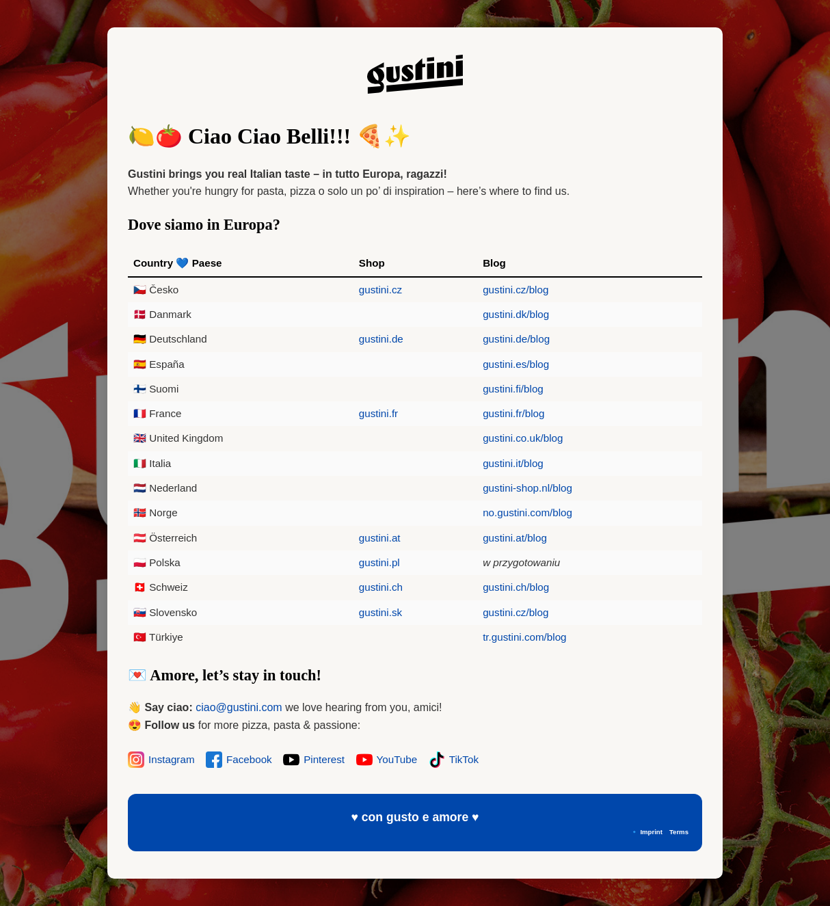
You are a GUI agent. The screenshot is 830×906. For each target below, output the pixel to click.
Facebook (239, 759)
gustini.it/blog (513, 463)
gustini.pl (379, 562)
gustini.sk (380, 612)
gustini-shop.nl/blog (527, 488)
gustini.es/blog (516, 364)
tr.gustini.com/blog (524, 637)
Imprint (651, 832)
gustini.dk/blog (516, 314)
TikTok (454, 759)
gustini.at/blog (515, 538)
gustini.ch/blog (516, 587)
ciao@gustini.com (239, 707)
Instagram (161, 759)
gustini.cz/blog (515, 289)
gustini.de (381, 339)
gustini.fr (378, 413)
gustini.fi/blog (513, 389)
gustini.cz (380, 289)
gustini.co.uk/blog (523, 438)
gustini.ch (381, 587)
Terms (678, 832)
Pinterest (314, 759)
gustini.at (380, 538)
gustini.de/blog (516, 339)
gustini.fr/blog (513, 413)
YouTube (387, 759)
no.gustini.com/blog (527, 512)
